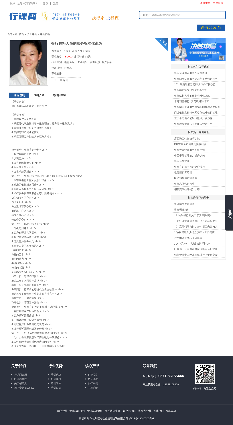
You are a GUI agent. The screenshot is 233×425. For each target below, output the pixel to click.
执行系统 (93, 383)
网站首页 (20, 27)
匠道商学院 (20, 379)
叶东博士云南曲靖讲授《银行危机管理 (196, 249)
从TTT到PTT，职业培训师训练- (192, 243)
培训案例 (56, 379)
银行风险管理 (181, 161)
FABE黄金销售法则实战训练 (190, 144)
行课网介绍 (20, 374)
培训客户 (56, 383)
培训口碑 (56, 387)
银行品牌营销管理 (184, 183)
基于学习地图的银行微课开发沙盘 (193, 118)
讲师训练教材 (181, 209)
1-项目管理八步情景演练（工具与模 (194, 232)
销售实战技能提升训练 (187, 189)
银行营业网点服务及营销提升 (190, 73)
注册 (55, 3)
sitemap (29, 387)
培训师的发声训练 (184, 204)
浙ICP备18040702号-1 (141, 418)
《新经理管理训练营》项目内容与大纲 (196, 221)
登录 (45, 3)
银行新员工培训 (183, 172)
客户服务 (106, 62)
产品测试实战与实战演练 (188, 237)
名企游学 (122, 27)
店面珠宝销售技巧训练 (187, 138)
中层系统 (93, 387)
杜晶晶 (68, 67)
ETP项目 (93, 374)
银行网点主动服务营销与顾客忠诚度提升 (197, 106)
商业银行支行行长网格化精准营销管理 (196, 112)
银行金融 (69, 62)
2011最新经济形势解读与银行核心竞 (195, 84)
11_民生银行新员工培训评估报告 (193, 215)
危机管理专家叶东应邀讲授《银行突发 (196, 254)
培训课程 (46, 27)
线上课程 (147, 27)
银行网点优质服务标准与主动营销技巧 (196, 78)
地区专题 (19, 387)
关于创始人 (20, 383)
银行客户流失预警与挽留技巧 (190, 90)
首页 (21, 34)
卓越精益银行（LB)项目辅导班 (191, 101)
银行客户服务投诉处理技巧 (189, 166)
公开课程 (32, 34)
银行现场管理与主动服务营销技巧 (193, 123)
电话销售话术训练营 (185, 178)
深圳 (65, 80)
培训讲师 (71, 27)
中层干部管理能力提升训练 (189, 155)
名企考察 (93, 379)
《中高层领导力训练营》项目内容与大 (196, 226)
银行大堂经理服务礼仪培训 (189, 149)
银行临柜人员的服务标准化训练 (192, 95)
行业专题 (173, 27)
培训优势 (56, 374)
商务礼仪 (95, 62)
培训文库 (96, 27)
